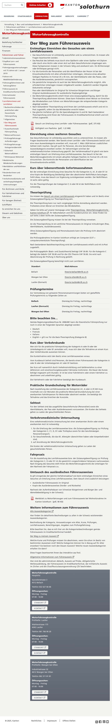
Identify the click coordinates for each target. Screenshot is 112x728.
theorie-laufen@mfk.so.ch (76, 282)
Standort (41, 603)
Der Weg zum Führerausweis (18, 30)
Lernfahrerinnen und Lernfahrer (41, 27)
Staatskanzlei (25, 16)
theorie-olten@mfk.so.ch (75, 277)
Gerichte (69, 16)
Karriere (83, 17)
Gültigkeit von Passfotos (46, 128)
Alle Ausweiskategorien (42, 511)
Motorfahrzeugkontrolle (53, 24)
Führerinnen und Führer (16, 27)
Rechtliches (36, 721)
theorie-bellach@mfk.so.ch (76, 272)
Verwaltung (41, 16)
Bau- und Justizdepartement (28, 24)
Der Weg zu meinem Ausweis (44, 536)
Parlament (56, 16)
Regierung (9, 16)
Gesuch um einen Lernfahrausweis (59, 196)
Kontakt (40, 608)
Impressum (52, 721)
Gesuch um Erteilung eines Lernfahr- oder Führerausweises (61, 123)
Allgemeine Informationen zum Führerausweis (52, 557)
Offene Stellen (69, 721)
